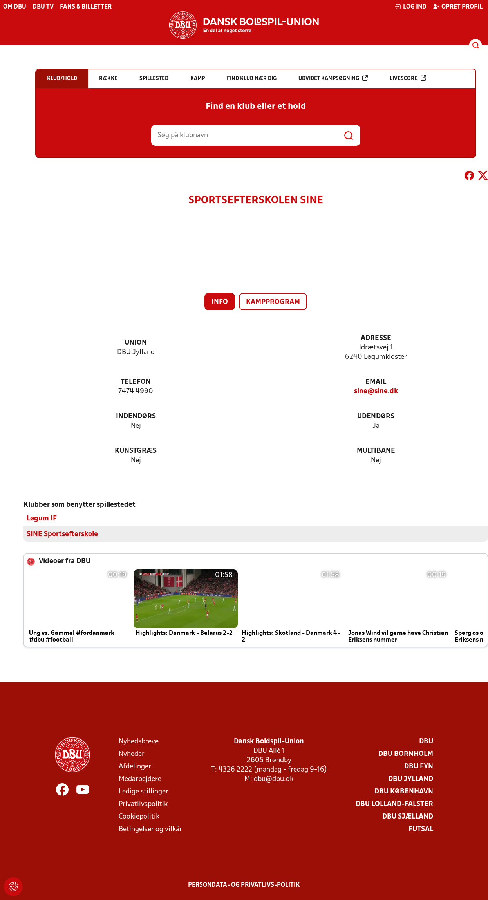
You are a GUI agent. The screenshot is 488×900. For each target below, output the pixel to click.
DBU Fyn (418, 766)
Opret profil (458, 6)
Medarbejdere (140, 778)
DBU (426, 741)
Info (219, 302)
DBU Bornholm (405, 753)
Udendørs (375, 416)
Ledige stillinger (143, 791)
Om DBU (14, 7)
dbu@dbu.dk (273, 778)
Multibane (376, 451)
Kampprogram (273, 302)
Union (136, 343)
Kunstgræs (136, 451)
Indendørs (136, 416)
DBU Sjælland (407, 816)
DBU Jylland (410, 778)
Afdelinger (135, 766)
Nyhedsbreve (139, 741)
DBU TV (43, 7)
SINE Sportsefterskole (62, 534)
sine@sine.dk (376, 391)
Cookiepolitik (139, 816)
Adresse (376, 338)
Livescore (408, 78)
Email (375, 382)
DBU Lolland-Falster (394, 804)
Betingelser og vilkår (150, 829)
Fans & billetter (86, 7)
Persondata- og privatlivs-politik (244, 884)
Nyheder (132, 753)
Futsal (420, 829)
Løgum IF (42, 518)
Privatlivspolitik (143, 804)
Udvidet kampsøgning (333, 78)
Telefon (136, 382)
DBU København (403, 791)
